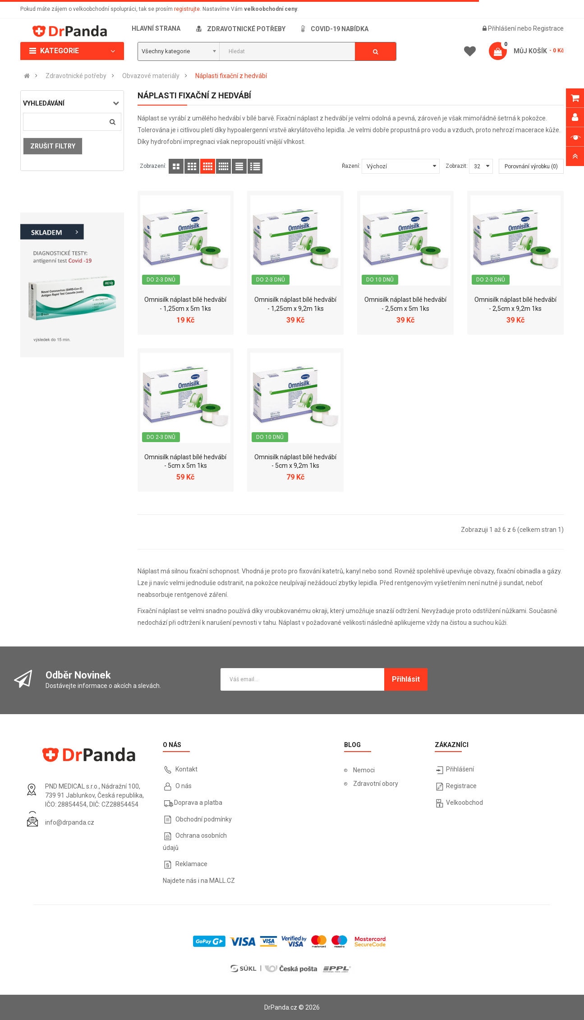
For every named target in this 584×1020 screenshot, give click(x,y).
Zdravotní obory (375, 783)
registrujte (187, 9)
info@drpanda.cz (69, 822)
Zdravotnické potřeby (76, 76)
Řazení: (351, 166)
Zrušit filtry (52, 146)
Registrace (548, 28)
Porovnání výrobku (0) (531, 166)
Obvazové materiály (150, 76)
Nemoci (364, 770)
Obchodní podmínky (203, 819)
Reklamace (191, 864)
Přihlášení (502, 28)
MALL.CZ (222, 880)
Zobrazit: (457, 166)
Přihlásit (406, 679)
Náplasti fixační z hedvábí (231, 76)
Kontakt (186, 769)
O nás (183, 785)
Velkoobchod (464, 802)
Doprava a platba (198, 802)
